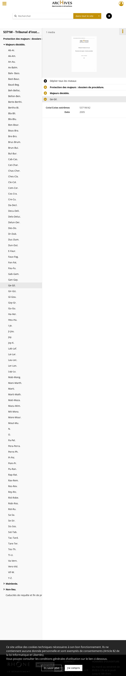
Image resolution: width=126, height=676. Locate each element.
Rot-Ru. (12, 509)
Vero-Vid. (13, 566)
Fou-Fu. (12, 268)
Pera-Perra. (14, 446)
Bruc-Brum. (14, 142)
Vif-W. (11, 572)
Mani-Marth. (15, 382)
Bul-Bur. (12, 153)
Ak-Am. (12, 56)
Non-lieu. (11, 589)
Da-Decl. (12, 205)
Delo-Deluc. (14, 216)
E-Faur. (12, 251)
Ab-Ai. (11, 50)
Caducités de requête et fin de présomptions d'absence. (36, 595)
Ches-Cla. (13, 176)
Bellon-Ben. (14, 96)
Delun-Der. (14, 222)
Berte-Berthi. (15, 101)
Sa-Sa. (11, 514)
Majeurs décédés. (15, 44)
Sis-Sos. (12, 526)
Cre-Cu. (12, 199)
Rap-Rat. (13, 474)
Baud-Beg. (14, 84)
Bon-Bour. (13, 124)
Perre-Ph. (13, 451)
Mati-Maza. (14, 400)
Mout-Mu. (13, 423)
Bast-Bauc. (14, 78)
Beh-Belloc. (14, 90)
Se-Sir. (11, 520)
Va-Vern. (12, 560)
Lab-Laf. (12, 348)
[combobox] (87, 16)
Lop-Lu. (12, 371)
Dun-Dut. (13, 245)
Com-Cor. (13, 187)
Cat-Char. (13, 165)
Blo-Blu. (12, 119)
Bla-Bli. (12, 113)
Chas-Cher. (14, 170)
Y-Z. (10, 577)
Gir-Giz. (12, 291)
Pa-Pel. (12, 440)
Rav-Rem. (13, 480)
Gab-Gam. (13, 273)
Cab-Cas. (13, 159)
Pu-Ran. (12, 468)
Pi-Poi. (11, 457)
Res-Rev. (13, 486)
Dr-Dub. (12, 233)
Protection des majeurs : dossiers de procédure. (30, 38)
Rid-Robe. (13, 497)
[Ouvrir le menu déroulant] (4, 4)
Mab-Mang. (14, 377)
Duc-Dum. (13, 239)
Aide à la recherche (25, 21)
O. (9, 434)
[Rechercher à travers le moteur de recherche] (44, 16)
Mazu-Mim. (14, 405)
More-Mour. (14, 417)
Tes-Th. (12, 549)
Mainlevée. (12, 583)
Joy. (10, 337)
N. (9, 428)
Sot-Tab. (12, 532)
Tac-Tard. (13, 537)
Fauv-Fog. (13, 256)
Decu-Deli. (14, 210)
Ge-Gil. (12, 285)
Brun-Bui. (13, 147)
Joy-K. (11, 342)
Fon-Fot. (12, 262)
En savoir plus (51, 667)
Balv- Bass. (14, 73)
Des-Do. (12, 228)
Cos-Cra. (12, 193)
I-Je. (10, 325)
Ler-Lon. (12, 365)
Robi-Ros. (13, 503)
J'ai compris (73, 667)
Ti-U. (10, 555)
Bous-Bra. (13, 130)
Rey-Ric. (12, 491)
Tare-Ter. (13, 543)
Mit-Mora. (13, 411)
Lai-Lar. (12, 354)
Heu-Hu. (12, 319)
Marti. (11, 388)
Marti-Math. (14, 394)
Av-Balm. (13, 67)
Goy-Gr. (12, 302)
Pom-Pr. (12, 463)
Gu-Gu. (12, 308)
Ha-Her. (12, 314)
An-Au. (12, 61)
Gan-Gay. (13, 279)
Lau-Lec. (12, 360)
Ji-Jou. (11, 331)
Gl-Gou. (12, 296)
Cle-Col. (12, 182)
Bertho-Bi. (13, 107)
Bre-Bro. (12, 136)
